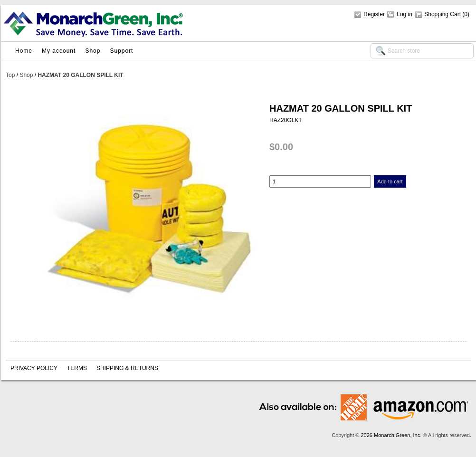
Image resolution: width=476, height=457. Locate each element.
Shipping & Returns (127, 368)
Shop (92, 51)
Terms (77, 368)
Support (121, 51)
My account (59, 51)
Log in (404, 14)
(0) (465, 14)
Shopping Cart (443, 14)
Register (374, 14)
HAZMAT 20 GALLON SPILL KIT (80, 75)
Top (10, 75)
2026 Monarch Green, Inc (390, 435)
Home (23, 51)
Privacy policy (33, 368)
